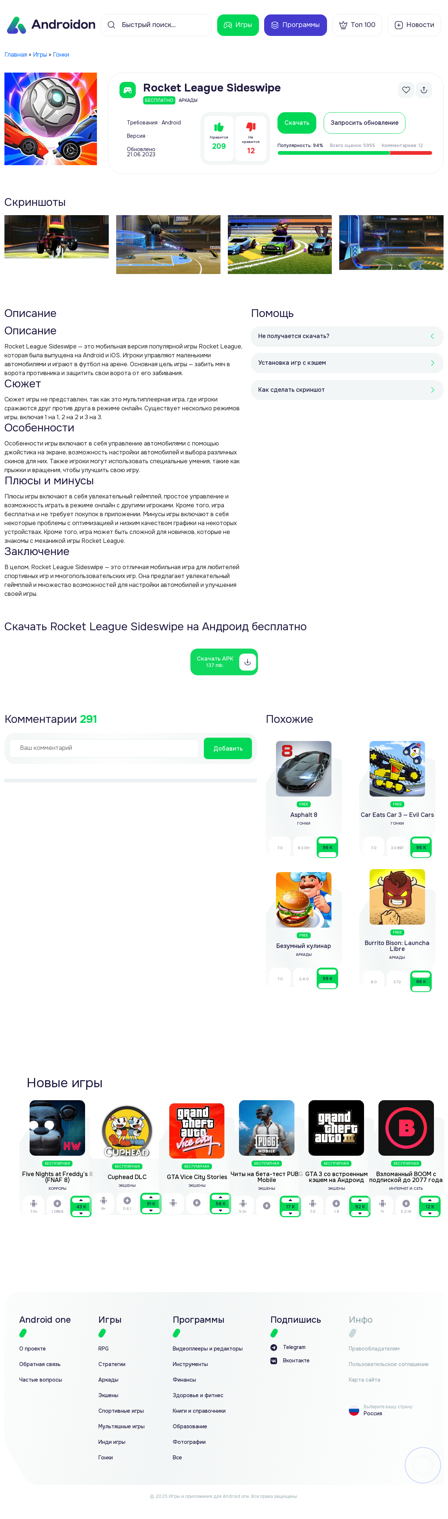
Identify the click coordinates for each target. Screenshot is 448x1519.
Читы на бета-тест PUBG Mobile (266, 1177)
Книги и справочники (199, 1411)
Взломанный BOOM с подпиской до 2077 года (406, 1177)
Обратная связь (40, 1364)
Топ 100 (357, 25)
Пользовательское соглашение (389, 1364)
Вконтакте (290, 1361)
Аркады (108, 1380)
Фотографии (189, 1442)
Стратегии (111, 1364)
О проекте (32, 1349)
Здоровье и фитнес (198, 1395)
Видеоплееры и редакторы (208, 1349)
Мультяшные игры (121, 1426)
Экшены (108, 1395)
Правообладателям (374, 1349)
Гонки (61, 55)
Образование (190, 1426)
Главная (15, 55)
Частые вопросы (40, 1380)
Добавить (228, 748)
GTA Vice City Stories (197, 1177)
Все (177, 1458)
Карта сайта (364, 1380)
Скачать (296, 123)
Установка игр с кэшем (292, 363)
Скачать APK (215, 661)
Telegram (288, 1347)
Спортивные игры (121, 1411)
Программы (295, 25)
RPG (103, 1349)
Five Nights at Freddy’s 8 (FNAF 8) (57, 1177)
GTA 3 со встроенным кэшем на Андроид (336, 1177)
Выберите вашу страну (388, 1406)
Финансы (184, 1380)
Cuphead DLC (127, 1177)
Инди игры (111, 1442)
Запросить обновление (364, 123)
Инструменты (190, 1364)
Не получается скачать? (293, 336)
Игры (237, 25)
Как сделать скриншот (291, 390)
